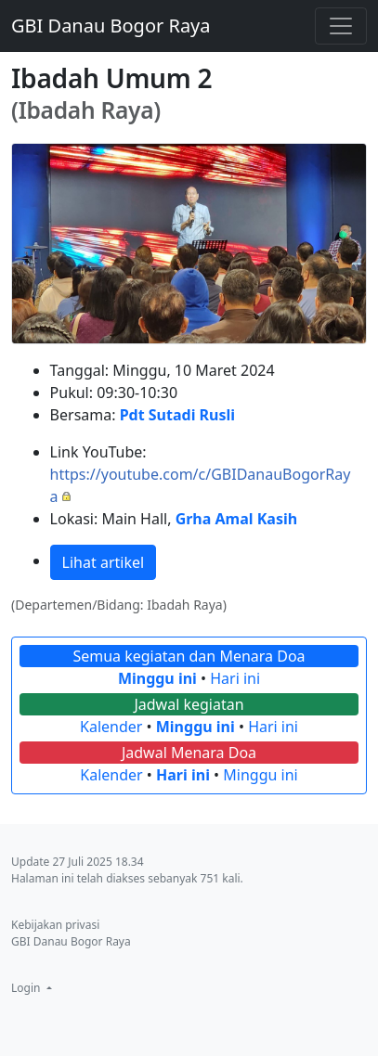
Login (27, 988)
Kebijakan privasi (55, 925)
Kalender (111, 726)
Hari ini (235, 678)
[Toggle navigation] (341, 26)
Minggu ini (157, 678)
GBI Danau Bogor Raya (111, 25)
